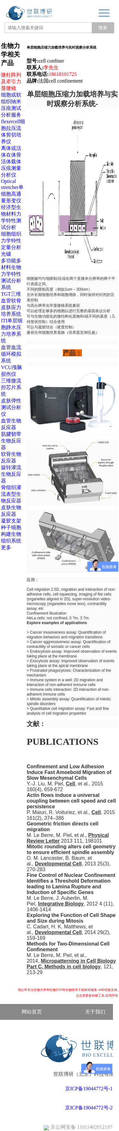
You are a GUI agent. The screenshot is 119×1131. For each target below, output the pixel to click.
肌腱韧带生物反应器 (11, 440)
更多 (6, 547)
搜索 (102, 27)
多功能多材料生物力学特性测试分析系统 (11, 274)
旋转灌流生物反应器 (11, 474)
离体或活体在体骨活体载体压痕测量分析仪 (11, 161)
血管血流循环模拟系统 (11, 354)
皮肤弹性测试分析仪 (11, 407)
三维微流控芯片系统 (11, 387)
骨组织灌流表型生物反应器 (11, 494)
